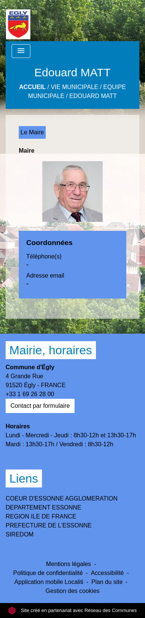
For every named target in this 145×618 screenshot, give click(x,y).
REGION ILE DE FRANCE (41, 516)
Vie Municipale (74, 87)
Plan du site (107, 582)
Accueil (32, 87)
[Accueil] (18, 20)
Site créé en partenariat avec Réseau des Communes (72, 610)
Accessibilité (107, 573)
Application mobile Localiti (48, 582)
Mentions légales (68, 564)
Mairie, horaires (50, 350)
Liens (23, 478)
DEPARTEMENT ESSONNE (43, 507)
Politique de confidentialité (48, 573)
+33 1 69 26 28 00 (30, 394)
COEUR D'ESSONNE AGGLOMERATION (62, 498)
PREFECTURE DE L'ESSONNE (49, 525)
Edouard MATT (93, 96)
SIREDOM (20, 534)
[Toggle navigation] (21, 51)
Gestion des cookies (72, 591)
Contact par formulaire (40, 406)
